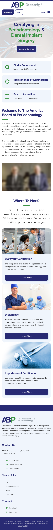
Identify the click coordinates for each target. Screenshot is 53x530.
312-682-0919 (12, 460)
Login (19, 12)
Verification (8, 12)
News (8, 490)
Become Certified (26, 48)
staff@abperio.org (14, 464)
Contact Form (12, 468)
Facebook (11, 508)
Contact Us (10, 494)
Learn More (26, 277)
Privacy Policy (22, 526)
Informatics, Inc (43, 523)
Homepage (10, 482)
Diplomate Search (13, 486)
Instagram (11, 512)
